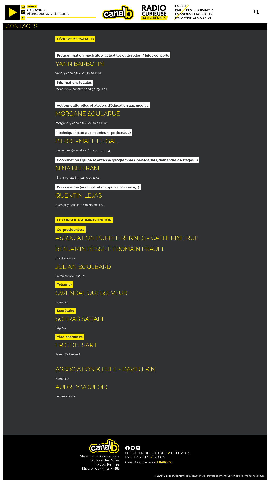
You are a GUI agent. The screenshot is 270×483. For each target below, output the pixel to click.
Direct (32, 6)
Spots (159, 457)
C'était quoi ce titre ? (146, 453)
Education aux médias (193, 18)
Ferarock (163, 462)
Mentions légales (254, 475)
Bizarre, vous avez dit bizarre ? (48, 14)
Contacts (180, 453)
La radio (182, 6)
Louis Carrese (235, 475)
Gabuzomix (36, 10)
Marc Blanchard (196, 475)
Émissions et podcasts (193, 14)
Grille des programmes (194, 10)
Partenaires (137, 457)
